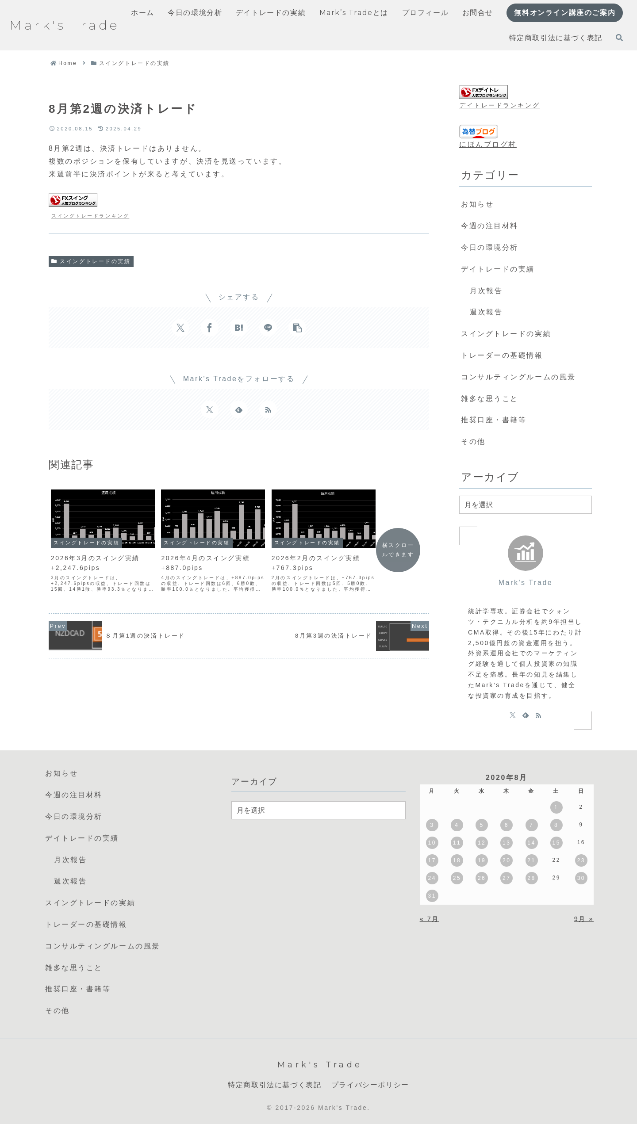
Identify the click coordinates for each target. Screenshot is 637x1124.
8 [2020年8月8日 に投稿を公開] (556, 825)
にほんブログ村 (488, 144)
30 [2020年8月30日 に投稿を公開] (581, 878)
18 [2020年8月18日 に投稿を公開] (457, 860)
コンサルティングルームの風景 (518, 377)
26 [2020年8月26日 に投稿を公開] (482, 878)
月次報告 (486, 290)
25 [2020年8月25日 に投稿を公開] (457, 878)
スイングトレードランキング (90, 215)
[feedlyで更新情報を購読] (239, 409)
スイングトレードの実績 (91, 261)
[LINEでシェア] (268, 327)
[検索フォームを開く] (619, 37)
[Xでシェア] (180, 327)
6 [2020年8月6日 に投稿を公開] (507, 825)
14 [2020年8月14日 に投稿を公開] (531, 843)
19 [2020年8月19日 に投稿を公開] (482, 860)
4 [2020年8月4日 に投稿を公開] (457, 825)
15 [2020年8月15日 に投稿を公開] (556, 843)
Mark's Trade (526, 582)
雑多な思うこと (489, 398)
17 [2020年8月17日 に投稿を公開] (432, 860)
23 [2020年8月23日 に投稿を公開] (581, 860)
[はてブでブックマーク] (239, 327)
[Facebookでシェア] (210, 327)
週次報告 (486, 312)
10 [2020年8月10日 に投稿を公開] (432, 843)
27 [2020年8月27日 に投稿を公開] (506, 878)
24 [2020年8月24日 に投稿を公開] (432, 878)
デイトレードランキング (499, 105)
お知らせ (477, 204)
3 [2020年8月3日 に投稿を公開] (432, 825)
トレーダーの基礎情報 (502, 355)
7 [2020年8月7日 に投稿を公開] (531, 825)
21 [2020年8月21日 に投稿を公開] (531, 860)
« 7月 (429, 918)
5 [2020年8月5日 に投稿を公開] (482, 825)
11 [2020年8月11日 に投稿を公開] (457, 843)
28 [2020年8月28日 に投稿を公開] (531, 878)
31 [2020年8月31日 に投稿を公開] (432, 896)
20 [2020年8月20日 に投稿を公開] (506, 860)
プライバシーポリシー (370, 1085)
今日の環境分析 (489, 247)
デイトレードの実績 (498, 269)
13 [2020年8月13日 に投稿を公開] (506, 843)
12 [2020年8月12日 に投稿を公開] (482, 843)
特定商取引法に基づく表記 (274, 1085)
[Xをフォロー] (210, 409)
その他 (473, 441)
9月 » (584, 918)
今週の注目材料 (489, 225)
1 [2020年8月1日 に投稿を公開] (556, 807)
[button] (297, 327)
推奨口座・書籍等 (493, 420)
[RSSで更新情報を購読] (268, 409)
